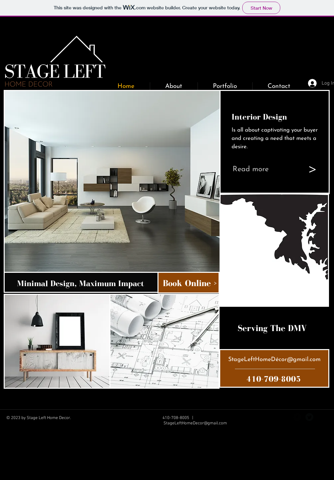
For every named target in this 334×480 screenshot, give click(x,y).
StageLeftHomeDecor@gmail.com (195, 423)
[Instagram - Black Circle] (321, 417)
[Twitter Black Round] (309, 417)
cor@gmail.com (300, 359)
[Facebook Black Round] (297, 417)
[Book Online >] (193, 283)
